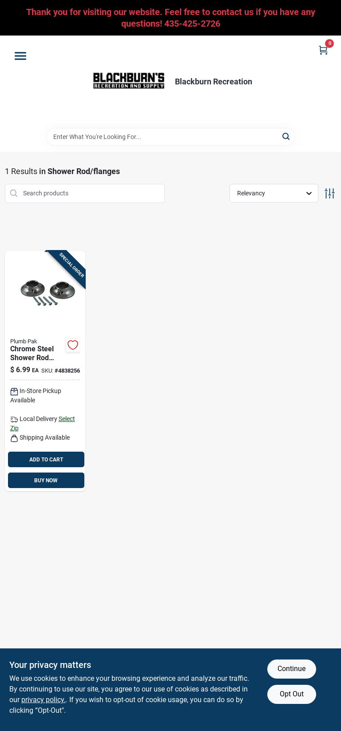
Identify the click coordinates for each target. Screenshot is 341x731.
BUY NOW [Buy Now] (46, 480)
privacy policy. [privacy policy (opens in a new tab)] (43, 699)
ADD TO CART (46, 460)
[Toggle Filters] (330, 193)
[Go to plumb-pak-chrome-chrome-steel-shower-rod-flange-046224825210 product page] (45, 371)
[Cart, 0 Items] (323, 50)
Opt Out (292, 694)
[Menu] (20, 56)
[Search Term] (170, 137)
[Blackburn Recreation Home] (129, 82)
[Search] (286, 136)
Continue (291, 668)
